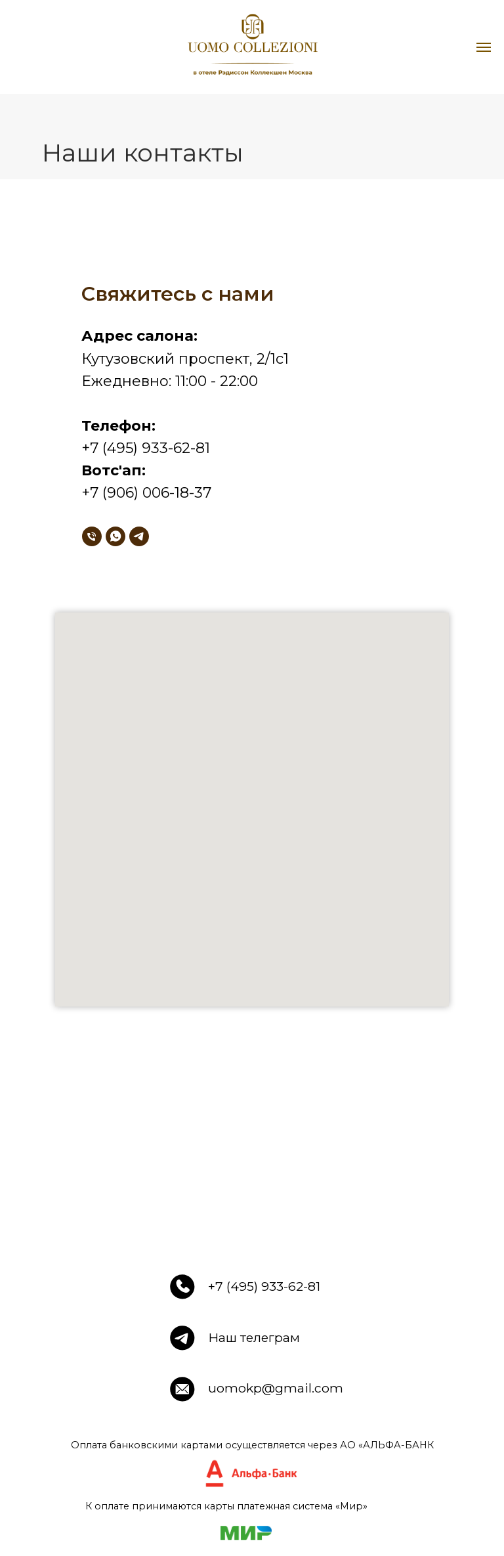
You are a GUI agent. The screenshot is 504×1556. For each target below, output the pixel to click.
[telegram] (139, 536)
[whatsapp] (115, 536)
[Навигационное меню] (483, 47)
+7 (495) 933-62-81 (264, 1286)
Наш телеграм (254, 1337)
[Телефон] (92, 536)
